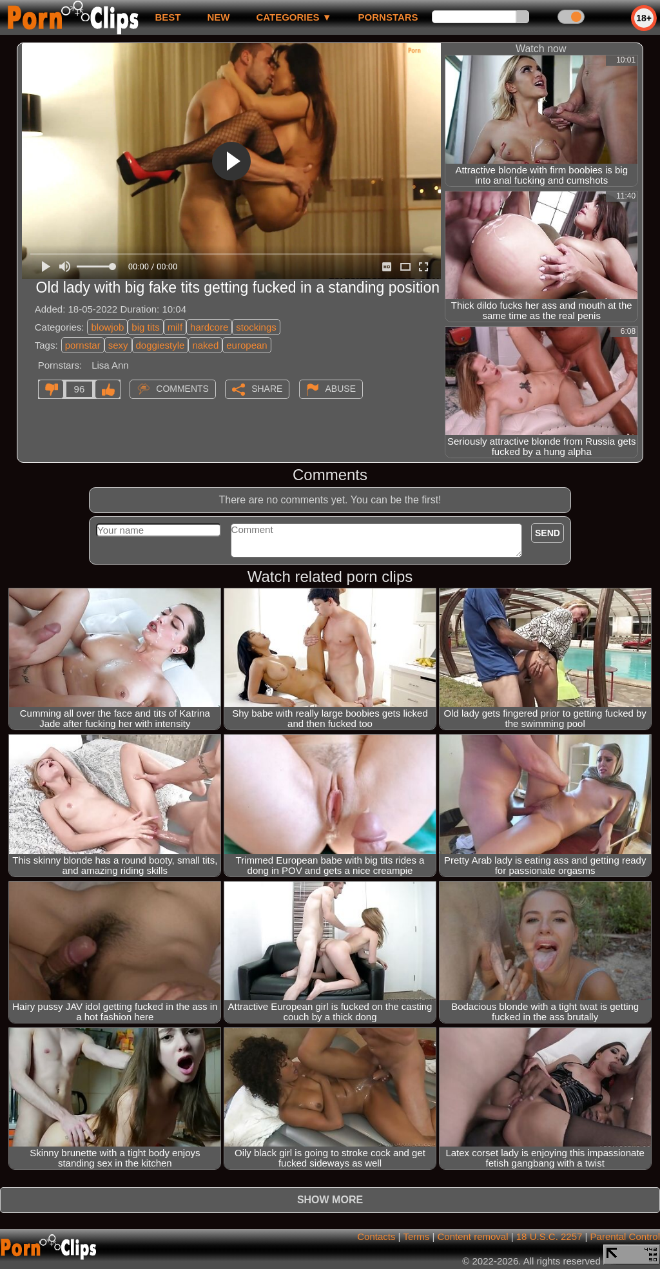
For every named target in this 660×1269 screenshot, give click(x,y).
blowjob (107, 327)
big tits (145, 327)
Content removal (472, 1236)
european (246, 345)
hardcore (209, 327)
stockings (256, 327)
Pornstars (388, 17)
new (218, 17)
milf (175, 327)
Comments (182, 388)
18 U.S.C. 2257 (549, 1236)
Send (547, 533)
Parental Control (625, 1236)
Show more (330, 1199)
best (167, 17)
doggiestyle (160, 345)
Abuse (340, 388)
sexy (118, 345)
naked (205, 345)
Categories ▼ (293, 17)
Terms (416, 1236)
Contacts (376, 1236)
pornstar (83, 345)
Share (266, 388)
